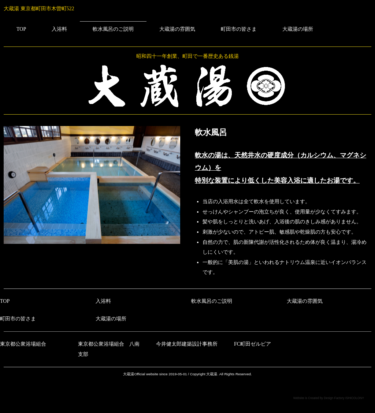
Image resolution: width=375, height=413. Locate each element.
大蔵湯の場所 (297, 29)
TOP (21, 29)
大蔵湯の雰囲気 (177, 29)
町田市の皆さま (239, 29)
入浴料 (59, 29)
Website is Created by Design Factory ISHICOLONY (328, 398)
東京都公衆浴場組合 (23, 344)
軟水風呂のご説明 (113, 29)
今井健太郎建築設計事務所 (187, 344)
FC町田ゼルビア (252, 344)
